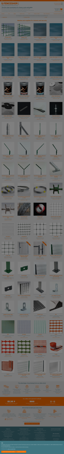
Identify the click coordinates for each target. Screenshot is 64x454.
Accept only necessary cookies (8, 451)
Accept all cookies (21, 451)
